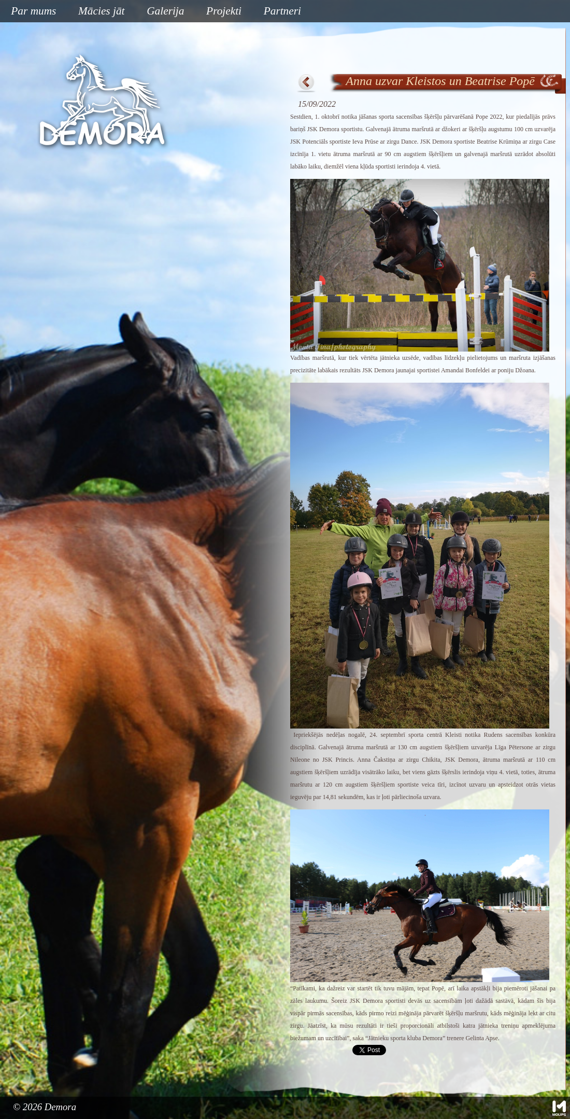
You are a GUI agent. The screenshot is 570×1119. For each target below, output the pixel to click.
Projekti (220, 12)
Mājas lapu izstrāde (559, 1108)
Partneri (282, 11)
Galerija (165, 11)
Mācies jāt (97, 12)
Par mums (29, 12)
